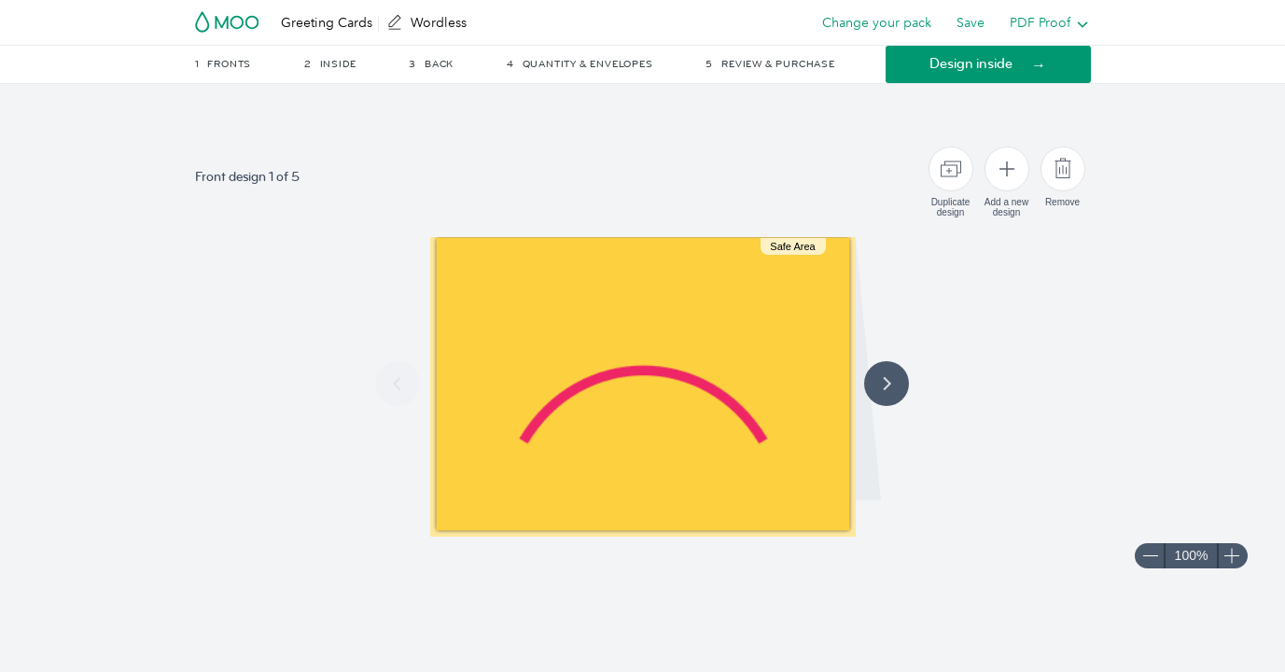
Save (971, 22)
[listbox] (1045, 22)
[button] (248, 64)
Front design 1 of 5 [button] (247, 177)
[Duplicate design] (951, 169)
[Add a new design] (1007, 169)
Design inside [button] (971, 64)
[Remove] (1063, 169)
